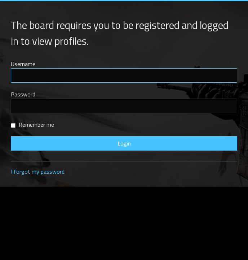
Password (23, 94)
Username (23, 64)
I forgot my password (38, 171)
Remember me (32, 124)
